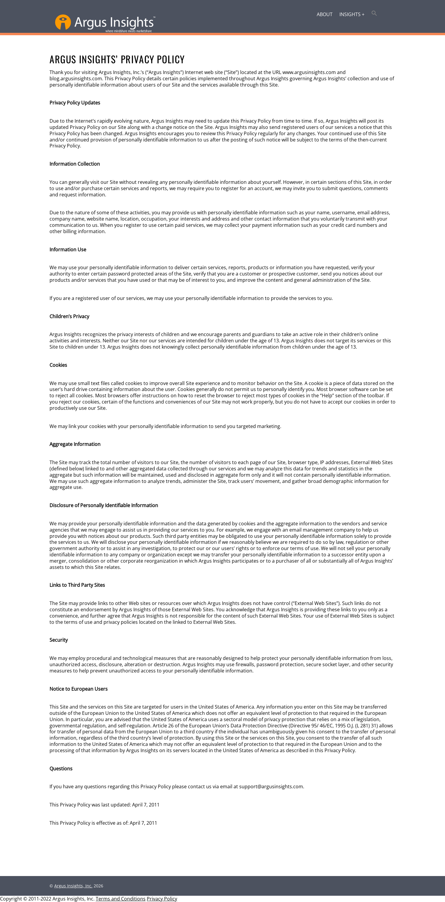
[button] (374, 13)
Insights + (351, 14)
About (325, 14)
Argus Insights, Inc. (73, 886)
